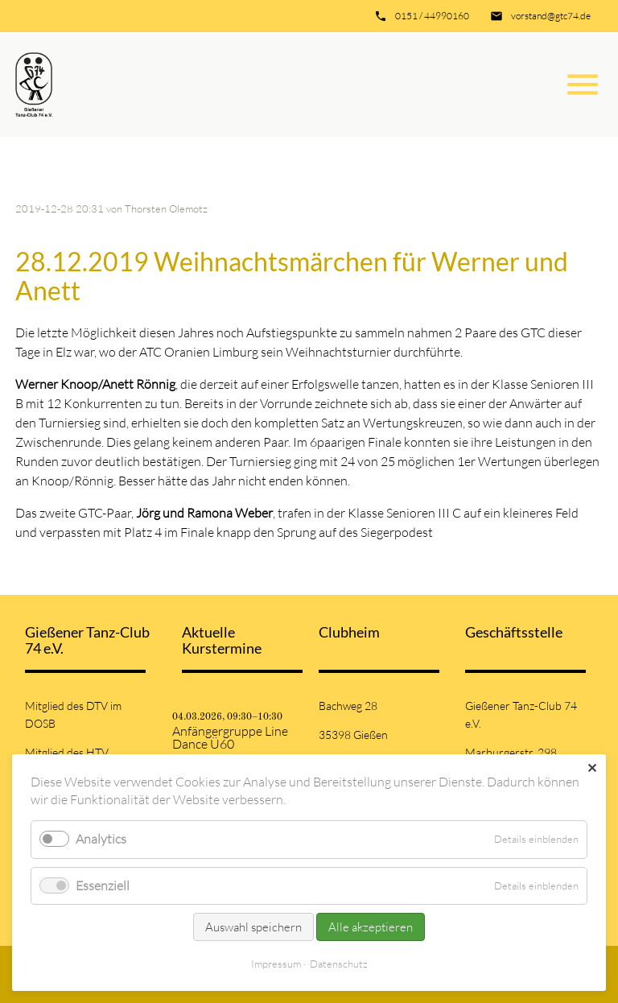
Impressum (276, 963)
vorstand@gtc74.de (551, 16)
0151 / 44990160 (432, 16)
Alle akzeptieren (370, 927)
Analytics (101, 839)
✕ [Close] (592, 768)
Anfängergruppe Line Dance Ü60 (230, 737)
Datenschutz (339, 963)
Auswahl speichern (253, 927)
